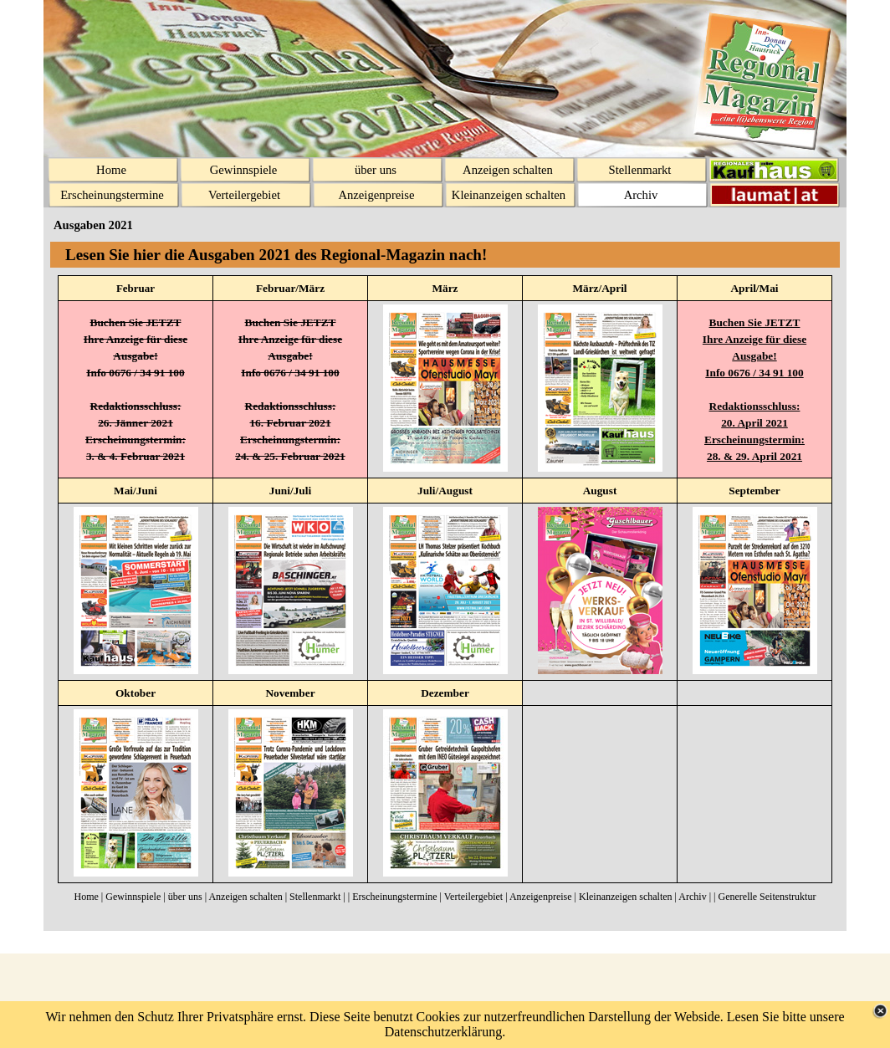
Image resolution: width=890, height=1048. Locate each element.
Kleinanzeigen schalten (626, 896)
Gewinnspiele (133, 896)
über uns (185, 896)
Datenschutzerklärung (443, 1032)
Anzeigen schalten (245, 896)
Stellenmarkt (314, 896)
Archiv (692, 896)
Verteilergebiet (473, 896)
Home (86, 896)
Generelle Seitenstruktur (767, 896)
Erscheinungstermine (394, 896)
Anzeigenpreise (540, 896)
